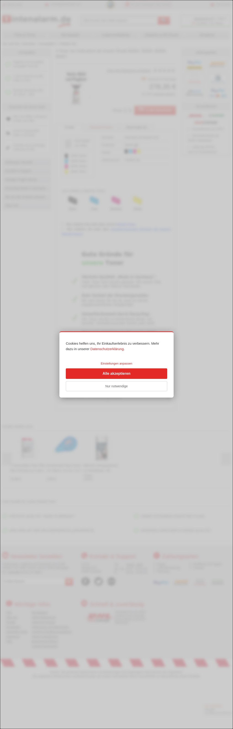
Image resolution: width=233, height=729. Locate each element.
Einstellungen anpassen (116, 363)
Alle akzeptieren (116, 373)
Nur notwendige (116, 386)
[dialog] (116, 364)
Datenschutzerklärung (107, 349)
